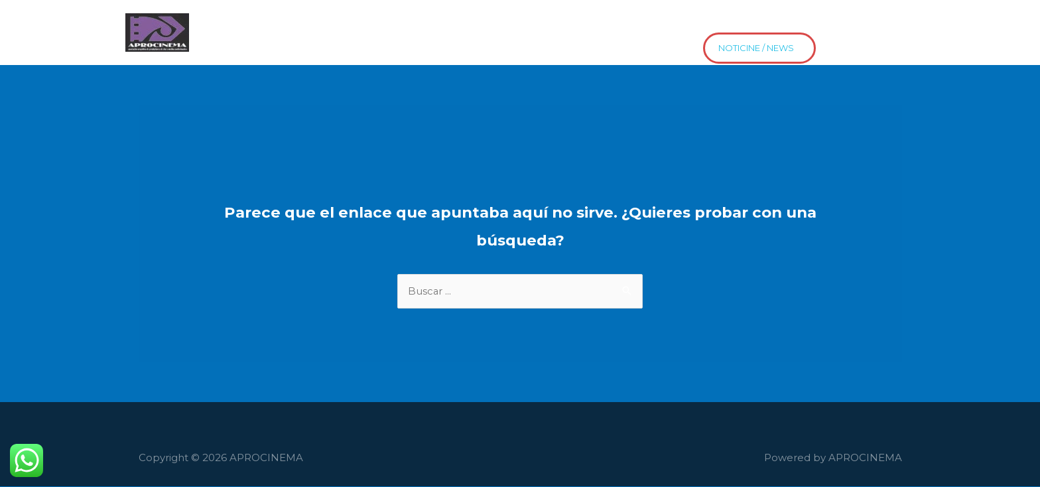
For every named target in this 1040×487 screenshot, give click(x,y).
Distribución (696, 22)
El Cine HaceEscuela (446, 22)
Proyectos (546, 22)
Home (213, 22)
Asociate (838, 22)
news (211, 43)
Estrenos (771, 22)
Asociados (278, 22)
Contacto (619, 22)
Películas (348, 22)
